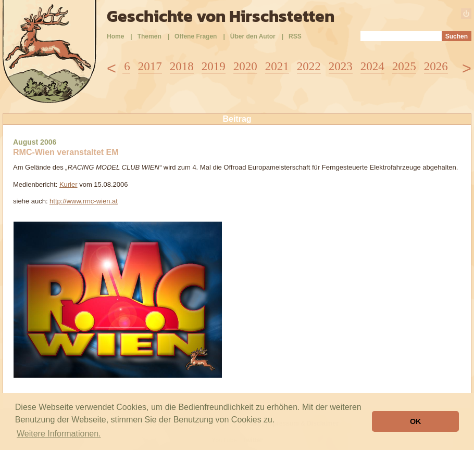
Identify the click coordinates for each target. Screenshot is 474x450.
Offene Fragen (195, 36)
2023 (341, 66)
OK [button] (415, 421)
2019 (214, 66)
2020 (245, 66)
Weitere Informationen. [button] (59, 433)
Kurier (68, 184)
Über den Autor (253, 36)
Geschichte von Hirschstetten (220, 16)
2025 (404, 66)
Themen (149, 36)
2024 (372, 66)
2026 (436, 66)
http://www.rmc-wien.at (83, 201)
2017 (150, 66)
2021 (277, 66)
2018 (182, 66)
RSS (295, 36)
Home (115, 36)
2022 (309, 66)
